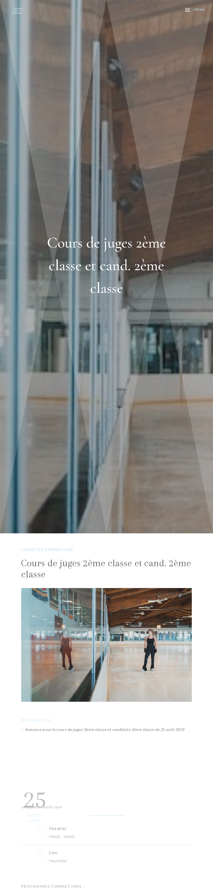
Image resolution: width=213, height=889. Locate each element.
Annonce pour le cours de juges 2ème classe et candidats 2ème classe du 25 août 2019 (104, 729)
